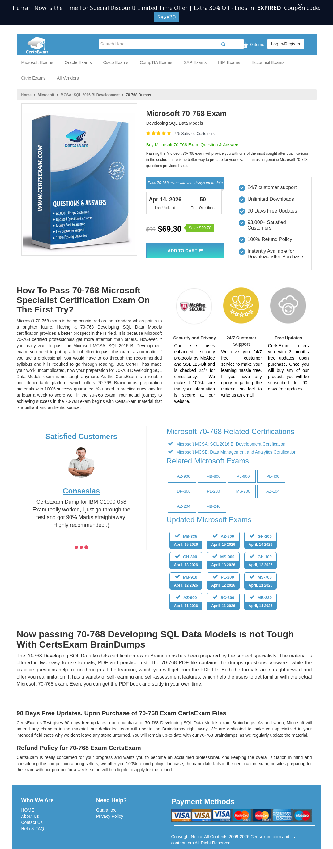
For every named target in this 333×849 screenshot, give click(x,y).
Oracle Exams (78, 62)
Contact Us (32, 822)
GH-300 (186, 561)
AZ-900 (186, 602)
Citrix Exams (33, 77)
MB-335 (186, 541)
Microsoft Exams (37, 62)
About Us (30, 816)
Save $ (200, 228)
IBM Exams (229, 62)
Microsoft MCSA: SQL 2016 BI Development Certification (230, 444)
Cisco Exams (115, 62)
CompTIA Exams (156, 62)
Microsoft (46, 95)
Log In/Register (286, 43)
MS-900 (223, 561)
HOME (27, 810)
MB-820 (261, 602)
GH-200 (261, 541)
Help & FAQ (32, 828)
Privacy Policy (109, 816)
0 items (252, 45)
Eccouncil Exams (267, 62)
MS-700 (261, 582)
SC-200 (223, 602)
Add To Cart (185, 250)
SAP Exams (195, 62)
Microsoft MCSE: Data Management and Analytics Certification (235, 452)
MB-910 (186, 582)
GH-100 (261, 561)
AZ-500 (223, 541)
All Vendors (68, 77)
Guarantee (106, 810)
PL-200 (223, 582)
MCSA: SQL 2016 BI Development (90, 95)
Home (26, 95)
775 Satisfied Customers (194, 133)
